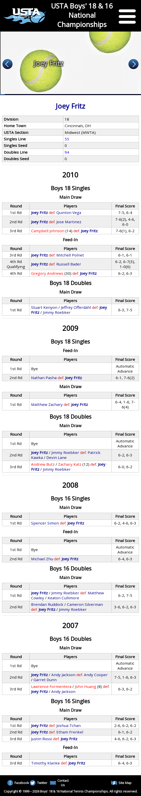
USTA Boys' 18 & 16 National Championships (82, 15)
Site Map (121, 783)
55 (67, 138)
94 (67, 152)
